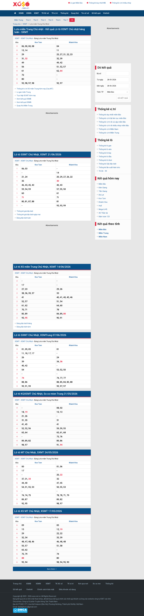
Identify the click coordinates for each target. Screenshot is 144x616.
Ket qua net (83, 584)
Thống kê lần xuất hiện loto (109, 167)
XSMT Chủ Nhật (27, 38)
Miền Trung (18, 20)
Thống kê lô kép (105, 153)
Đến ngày (100, 86)
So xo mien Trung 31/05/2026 (60, 393)
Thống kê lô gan (105, 146)
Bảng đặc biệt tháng (24, 323)
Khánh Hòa (73, 42)
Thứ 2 (28, 20)
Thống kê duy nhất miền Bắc (110, 115)
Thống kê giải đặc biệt (25, 211)
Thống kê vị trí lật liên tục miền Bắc (112, 118)
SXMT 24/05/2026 (47, 452)
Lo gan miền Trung (24, 92)
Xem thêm (52, 569)
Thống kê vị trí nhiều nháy (120, 3)
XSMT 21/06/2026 (50, 154)
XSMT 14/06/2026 (60, 266)
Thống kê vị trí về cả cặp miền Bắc (112, 122)
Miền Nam (103, 237)
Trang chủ (17, 24)
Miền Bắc (102, 184)
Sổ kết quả (96, 13)
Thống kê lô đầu (105, 156)
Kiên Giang (103, 188)
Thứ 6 (58, 20)
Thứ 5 (50, 20)
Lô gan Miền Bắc (75, 3)
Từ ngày (100, 80)
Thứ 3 (35, 20)
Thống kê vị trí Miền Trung (109, 133)
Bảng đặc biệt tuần (24, 218)
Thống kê (64, 13)
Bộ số (99, 73)
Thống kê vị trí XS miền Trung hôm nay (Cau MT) (35, 89)
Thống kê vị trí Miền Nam (108, 129)
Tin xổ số (85, 13)
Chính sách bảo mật (45, 589)
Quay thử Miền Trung (24, 106)
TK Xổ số (45, 13)
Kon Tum (38, 42)
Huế (100, 206)
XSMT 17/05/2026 (51, 511)
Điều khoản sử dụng (67, 589)
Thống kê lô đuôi (105, 160)
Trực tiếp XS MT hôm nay (26, 95)
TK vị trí (54, 13)
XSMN (28, 13)
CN (72, 20)
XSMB (21, 13)
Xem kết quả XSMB (24, 99)
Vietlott (106, 13)
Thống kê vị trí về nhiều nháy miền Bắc (114, 125)
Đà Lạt (101, 195)
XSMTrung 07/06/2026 (53, 335)
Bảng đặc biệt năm (24, 327)
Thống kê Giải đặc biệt (107, 164)
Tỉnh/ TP (100, 92)
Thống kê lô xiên (105, 149)
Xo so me (97, 584)
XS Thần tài (103, 213)
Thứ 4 (43, 20)
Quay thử (75, 13)
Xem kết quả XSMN (24, 102)
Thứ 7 (65, 20)
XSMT (36, 13)
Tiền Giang (103, 191)
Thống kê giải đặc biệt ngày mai (28, 214)
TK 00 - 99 (103, 171)
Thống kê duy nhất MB (96, 3)
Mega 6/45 (103, 209)
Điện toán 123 (104, 216)
